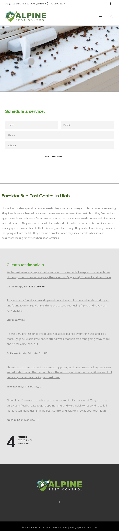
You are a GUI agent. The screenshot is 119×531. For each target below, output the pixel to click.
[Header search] (111, 16)
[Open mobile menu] (102, 16)
